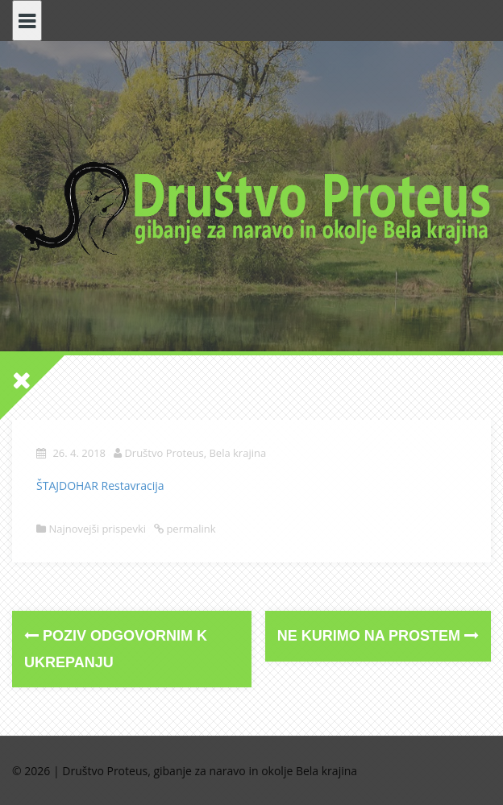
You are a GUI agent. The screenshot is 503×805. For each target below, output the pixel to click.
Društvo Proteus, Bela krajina (195, 453)
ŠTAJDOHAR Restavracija (100, 485)
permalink (190, 528)
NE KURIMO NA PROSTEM (378, 636)
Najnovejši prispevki (97, 528)
